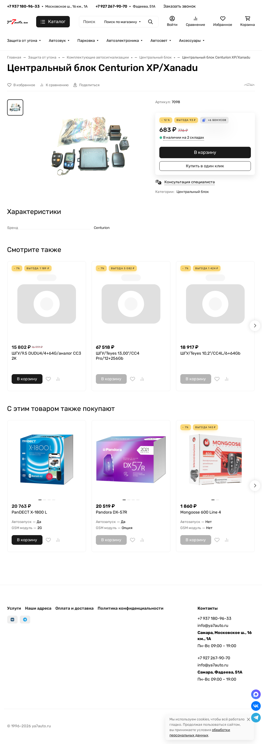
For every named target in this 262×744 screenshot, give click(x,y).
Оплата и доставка (74, 608)
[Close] (248, 719)
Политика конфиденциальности (130, 608)
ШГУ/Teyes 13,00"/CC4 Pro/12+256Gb (117, 356)
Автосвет (158, 40)
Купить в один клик (205, 166)
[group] (90, 145)
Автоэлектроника (122, 40)
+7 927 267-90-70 (111, 6)
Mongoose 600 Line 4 (200, 512)
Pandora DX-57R (111, 512)
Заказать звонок (179, 6)
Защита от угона (22, 40)
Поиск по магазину (120, 22)
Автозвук (57, 40)
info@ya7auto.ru (213, 625)
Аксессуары (190, 40)
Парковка (86, 40)
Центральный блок (193, 192)
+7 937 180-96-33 (23, 6)
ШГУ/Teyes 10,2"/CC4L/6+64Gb (210, 353)
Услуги (14, 608)
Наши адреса (38, 608)
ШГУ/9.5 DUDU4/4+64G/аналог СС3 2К (46, 356)
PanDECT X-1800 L (29, 512)
